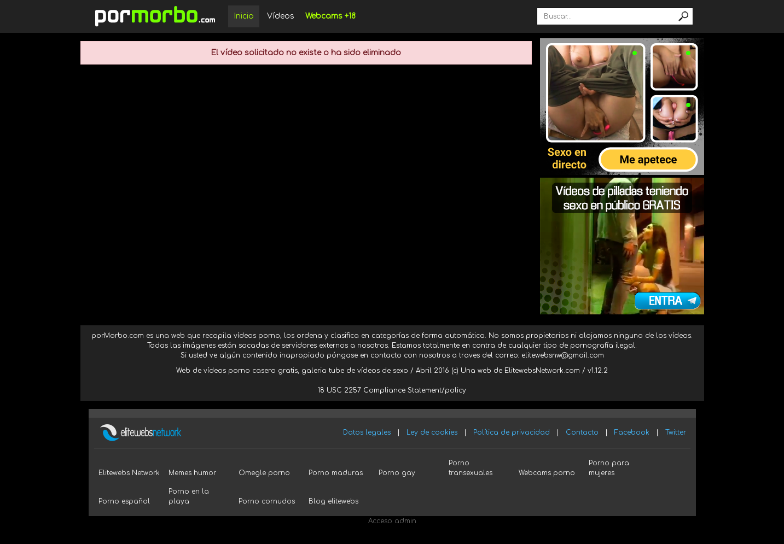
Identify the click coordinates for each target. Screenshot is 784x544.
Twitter (675, 432)
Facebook (631, 432)
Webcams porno (547, 473)
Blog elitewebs (333, 501)
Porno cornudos (267, 501)
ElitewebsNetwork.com (542, 371)
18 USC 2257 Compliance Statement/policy (392, 390)
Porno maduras (336, 473)
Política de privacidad (511, 432)
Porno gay (397, 473)
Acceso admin (392, 521)
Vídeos (280, 16)
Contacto (582, 432)
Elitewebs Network (129, 473)
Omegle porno (264, 473)
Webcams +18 (330, 16)
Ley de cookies (431, 432)
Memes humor (192, 473)
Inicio (244, 16)
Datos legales (367, 432)
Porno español (124, 501)
